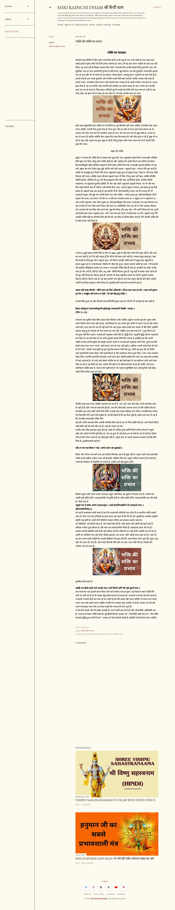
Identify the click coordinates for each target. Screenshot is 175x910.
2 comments (85, 804)
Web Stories (81, 25)
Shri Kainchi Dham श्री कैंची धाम (90, 7)
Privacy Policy (98, 894)
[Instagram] (93, 887)
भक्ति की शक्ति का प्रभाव (57, 46)
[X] (108, 887)
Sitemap (116, 25)
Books (107, 25)
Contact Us (111, 894)
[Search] (157, 7)
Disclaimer (121, 894)
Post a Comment (87, 863)
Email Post (85, 627)
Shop (92, 25)
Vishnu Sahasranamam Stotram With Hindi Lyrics (115, 800)
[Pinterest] (124, 887)
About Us (69, 25)
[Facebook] (86, 887)
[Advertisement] (116, 724)
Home (60, 25)
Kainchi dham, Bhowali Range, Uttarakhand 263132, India (102, 634)
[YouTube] (116, 887)
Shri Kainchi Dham (99, 899)
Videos (99, 25)
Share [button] (51, 37)
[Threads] (101, 887)
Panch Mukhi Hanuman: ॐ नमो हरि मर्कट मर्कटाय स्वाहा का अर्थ (114, 858)
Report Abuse (11, 31)
